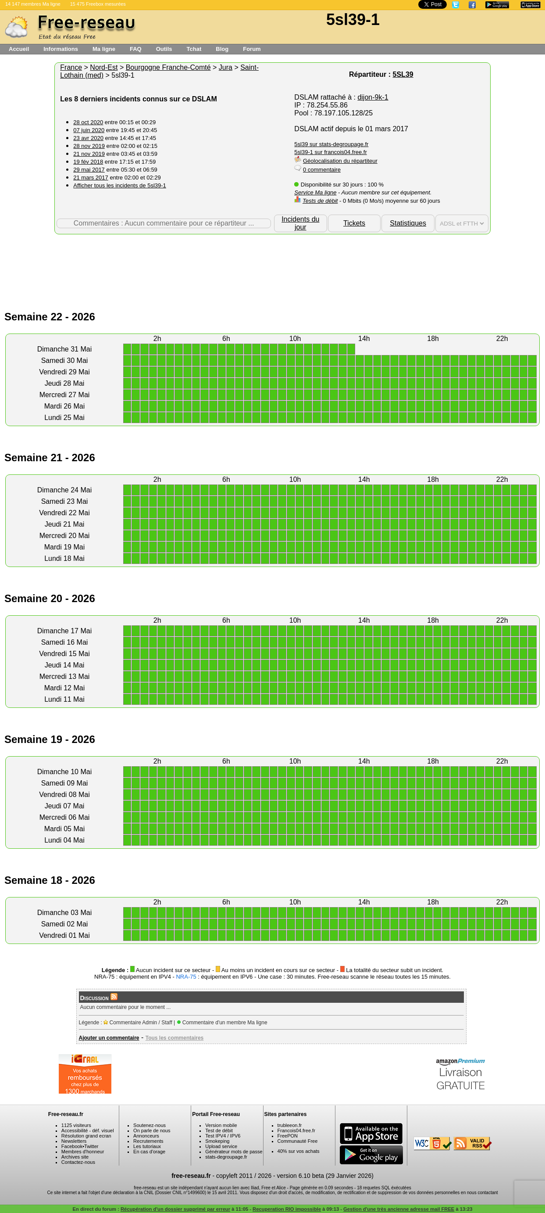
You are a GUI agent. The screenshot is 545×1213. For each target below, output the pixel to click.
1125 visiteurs (76, 1125)
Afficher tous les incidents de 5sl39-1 (119, 185)
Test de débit (218, 1130)
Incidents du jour (300, 223)
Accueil (19, 49)
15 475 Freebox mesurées (98, 4)
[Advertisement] (272, 263)
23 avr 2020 (88, 138)
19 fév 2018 (88, 161)
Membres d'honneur (82, 1151)
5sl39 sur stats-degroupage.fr (331, 144)
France (71, 67)
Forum (251, 49)
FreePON (288, 1135)
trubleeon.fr (290, 1125)
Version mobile (221, 1125)
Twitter (91, 1146)
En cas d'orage (149, 1151)
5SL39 (403, 74)
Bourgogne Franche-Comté (168, 67)
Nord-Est (104, 67)
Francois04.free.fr (296, 1130)
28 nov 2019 (89, 146)
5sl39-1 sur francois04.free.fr (330, 152)
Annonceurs (146, 1135)
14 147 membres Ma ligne (33, 4)
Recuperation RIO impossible (287, 1209)
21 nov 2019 (89, 154)
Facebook (71, 1146)
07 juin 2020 (88, 130)
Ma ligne (104, 49)
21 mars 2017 (90, 177)
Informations (60, 49)
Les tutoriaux (147, 1146)
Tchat (194, 49)
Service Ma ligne (315, 192)
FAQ (136, 49)
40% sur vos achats (299, 1151)
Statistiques (408, 223)
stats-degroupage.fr (226, 1156)
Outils (164, 49)
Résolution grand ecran (86, 1135)
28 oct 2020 (88, 122)
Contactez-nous (78, 1162)
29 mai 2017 (89, 169)
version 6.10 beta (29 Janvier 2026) (325, 1175)
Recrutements (148, 1141)
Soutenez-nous (149, 1125)
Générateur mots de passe (233, 1151)
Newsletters (73, 1141)
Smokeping (217, 1141)
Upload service (221, 1146)
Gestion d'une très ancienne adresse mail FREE (398, 1209)
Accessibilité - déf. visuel (87, 1130)
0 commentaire (322, 169)
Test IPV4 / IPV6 (222, 1135)
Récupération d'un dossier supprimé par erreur (175, 1209)
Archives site (75, 1156)
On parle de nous (151, 1130)
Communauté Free (298, 1141)
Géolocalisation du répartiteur (340, 161)
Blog (222, 49)
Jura (225, 67)
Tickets (354, 223)
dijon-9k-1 (372, 97)
